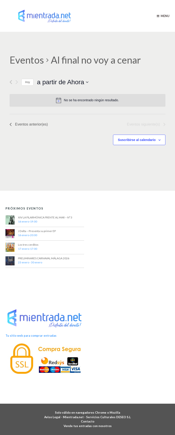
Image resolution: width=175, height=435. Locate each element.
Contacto (87, 421)
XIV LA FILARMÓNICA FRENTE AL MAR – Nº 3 (45, 217)
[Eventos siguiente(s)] (16, 82)
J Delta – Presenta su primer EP (37, 231)
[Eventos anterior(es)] (11, 82)
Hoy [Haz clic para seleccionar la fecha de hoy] (27, 82)
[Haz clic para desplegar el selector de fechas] (62, 82)
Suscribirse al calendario (137, 140)
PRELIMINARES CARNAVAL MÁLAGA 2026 (43, 258)
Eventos (27, 60)
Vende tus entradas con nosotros (88, 426)
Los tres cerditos (28, 244)
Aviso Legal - (53, 417)
